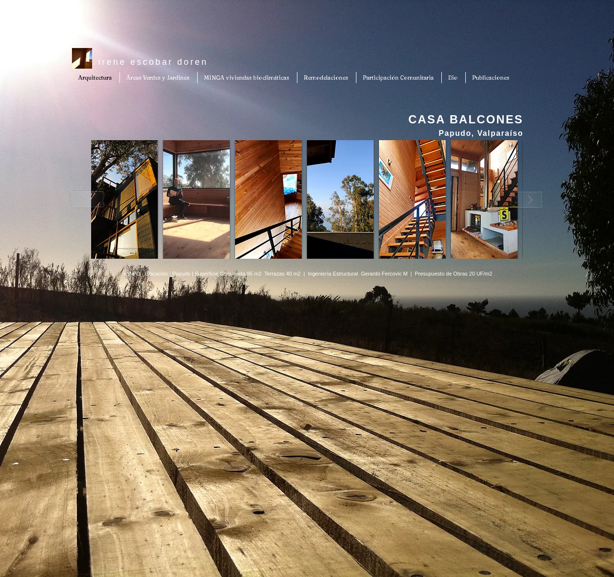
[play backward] (88, 199)
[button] (124, 199)
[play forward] (526, 199)
